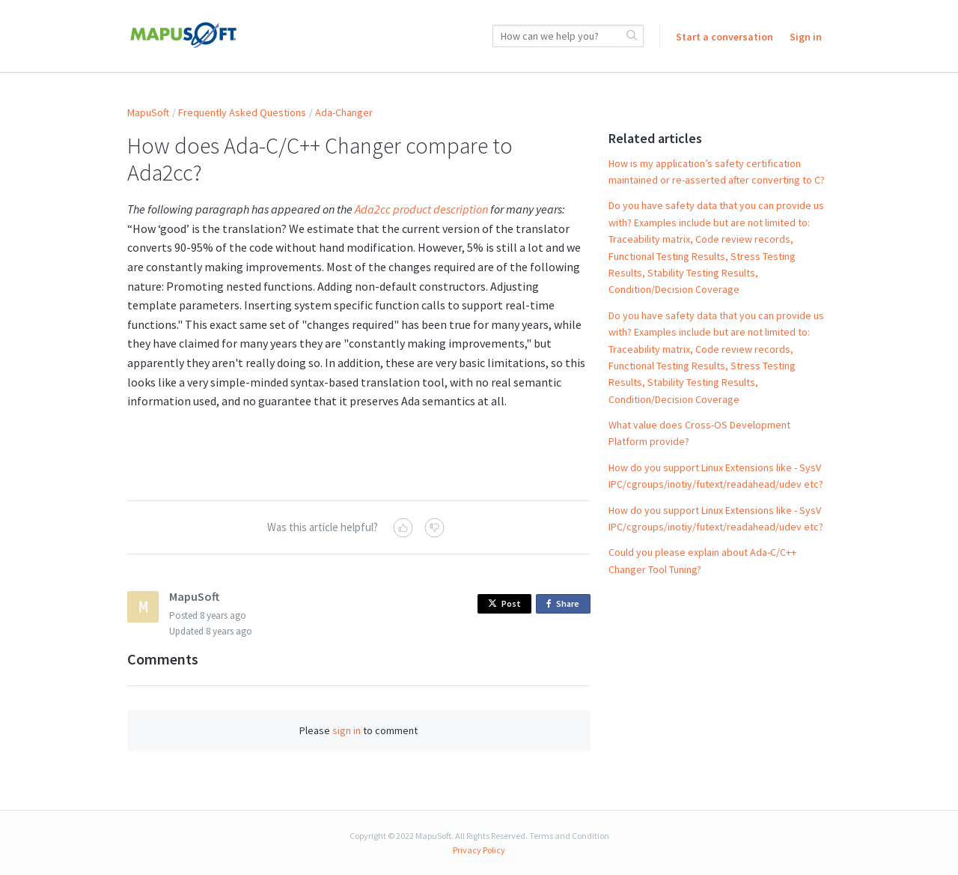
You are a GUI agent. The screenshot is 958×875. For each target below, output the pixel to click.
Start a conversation (724, 36)
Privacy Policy (479, 850)
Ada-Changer (344, 112)
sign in (346, 730)
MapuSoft (148, 112)
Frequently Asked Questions (242, 112)
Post (504, 603)
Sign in (806, 36)
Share (565, 604)
